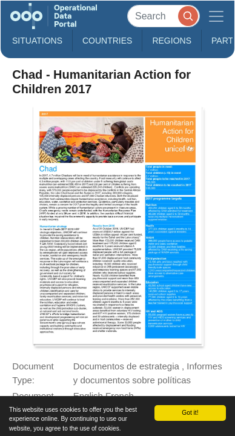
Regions (171, 40)
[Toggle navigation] (216, 16)
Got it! (190, 412)
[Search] (163, 16)
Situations (37, 40)
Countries (107, 40)
